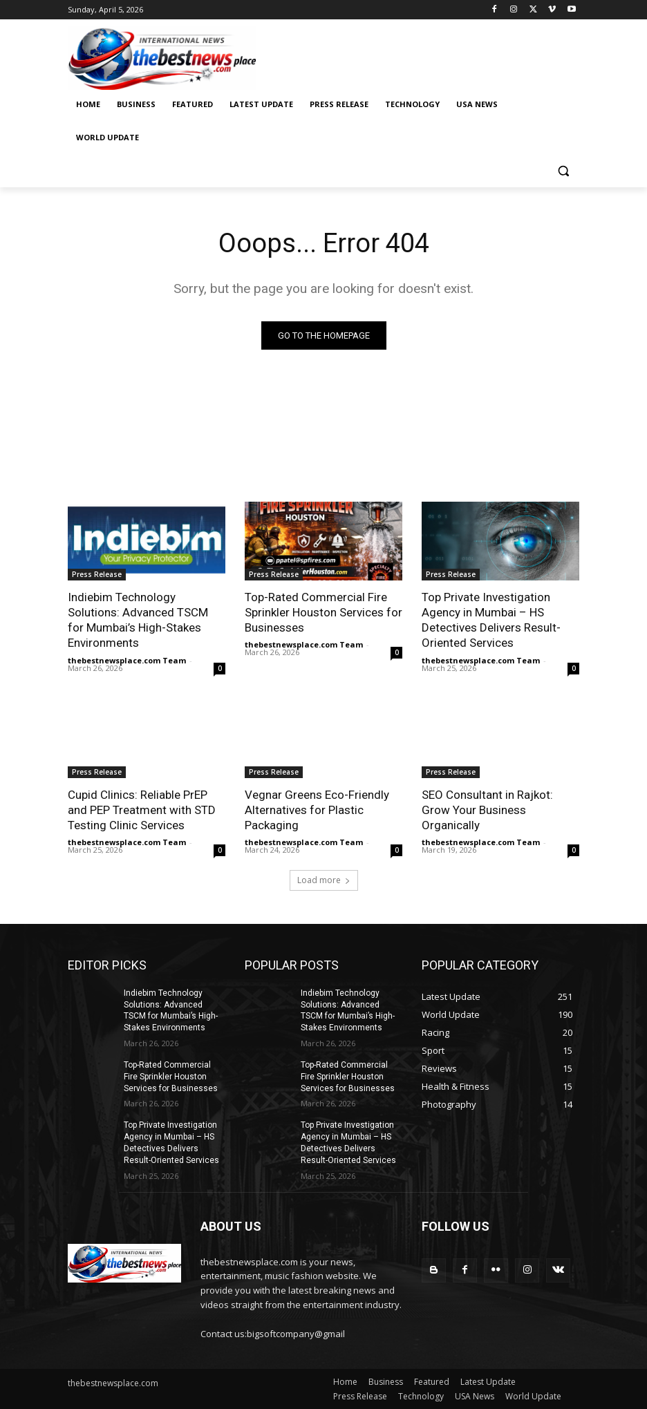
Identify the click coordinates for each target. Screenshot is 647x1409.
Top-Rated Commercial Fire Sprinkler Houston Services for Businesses (323, 612)
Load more (323, 880)
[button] (563, 171)
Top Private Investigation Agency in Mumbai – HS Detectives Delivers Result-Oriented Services (491, 620)
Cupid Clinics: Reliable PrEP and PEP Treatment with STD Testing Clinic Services (142, 810)
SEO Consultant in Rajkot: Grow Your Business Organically (487, 810)
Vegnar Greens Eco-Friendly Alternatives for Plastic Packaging (317, 810)
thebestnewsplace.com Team (127, 660)
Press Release (97, 574)
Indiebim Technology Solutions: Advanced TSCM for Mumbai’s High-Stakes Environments (138, 620)
